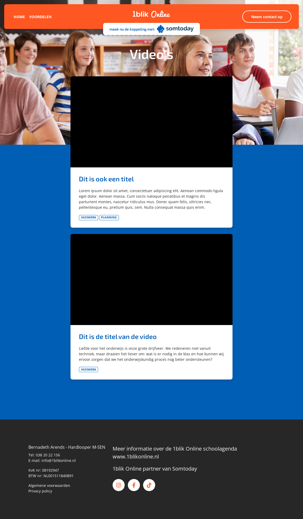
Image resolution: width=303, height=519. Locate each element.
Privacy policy (40, 490)
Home (19, 16)
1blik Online (127, 468)
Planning (109, 217)
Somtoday (184, 468)
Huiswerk (88, 217)
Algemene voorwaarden (49, 485)
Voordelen (40, 16)
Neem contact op (266, 16)
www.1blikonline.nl (136, 456)
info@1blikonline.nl (59, 460)
